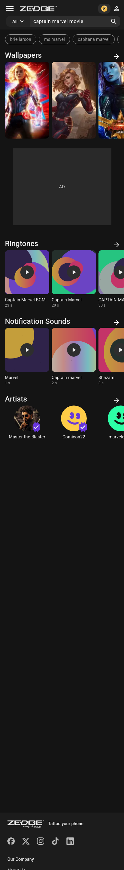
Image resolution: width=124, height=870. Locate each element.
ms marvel (54, 39)
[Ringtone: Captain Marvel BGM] (27, 279)
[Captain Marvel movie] (27, 100)
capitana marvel (94, 39)
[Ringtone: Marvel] (27, 357)
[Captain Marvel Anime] (74, 100)
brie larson (20, 39)
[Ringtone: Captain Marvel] (74, 279)
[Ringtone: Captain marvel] (74, 357)
